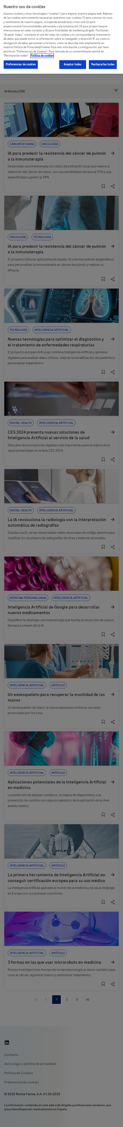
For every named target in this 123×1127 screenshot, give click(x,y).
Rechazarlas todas (102, 64)
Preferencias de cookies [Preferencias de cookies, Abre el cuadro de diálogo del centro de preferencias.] (21, 64)
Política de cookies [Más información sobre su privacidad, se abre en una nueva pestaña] (42, 56)
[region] (61, 37)
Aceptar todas (73, 64)
